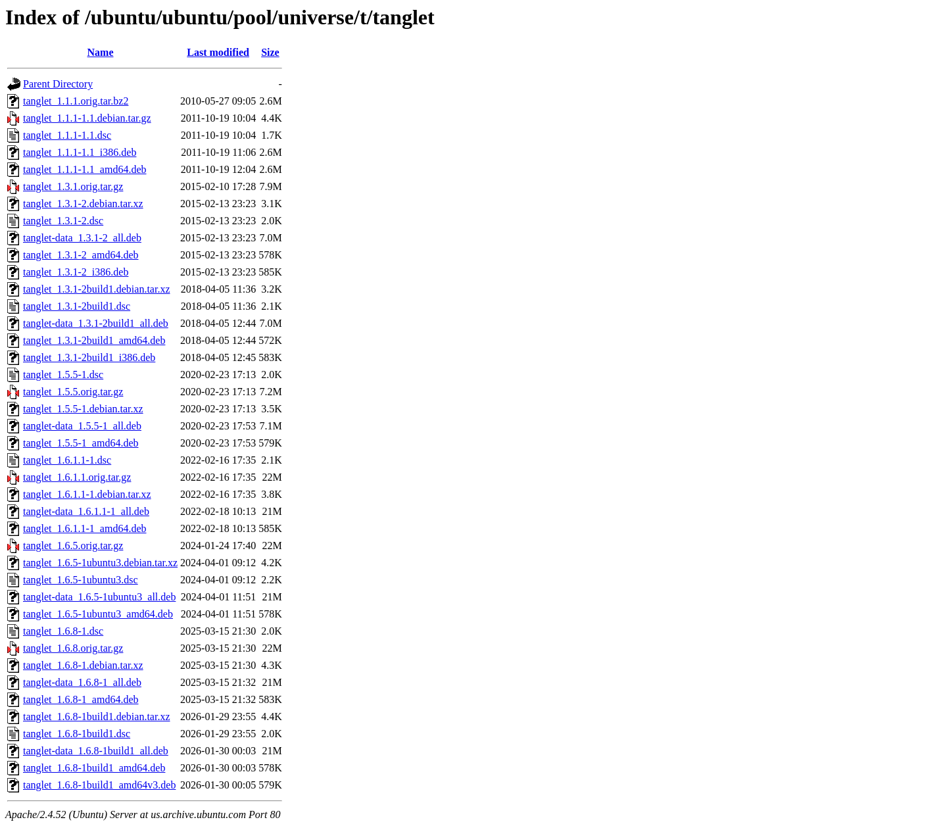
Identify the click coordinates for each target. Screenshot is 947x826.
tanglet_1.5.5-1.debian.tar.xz (83, 408)
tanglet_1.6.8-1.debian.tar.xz (83, 665)
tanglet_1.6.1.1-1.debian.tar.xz (87, 494)
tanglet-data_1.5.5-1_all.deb (82, 425)
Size (270, 52)
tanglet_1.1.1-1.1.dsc (67, 135)
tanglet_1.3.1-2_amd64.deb (81, 254)
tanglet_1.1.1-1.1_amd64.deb (85, 169)
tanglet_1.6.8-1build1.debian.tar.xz (96, 716)
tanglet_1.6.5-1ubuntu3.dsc (80, 579)
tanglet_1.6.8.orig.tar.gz (73, 648)
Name (100, 52)
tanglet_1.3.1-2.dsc (63, 220)
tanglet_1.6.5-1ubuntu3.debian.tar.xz (100, 562)
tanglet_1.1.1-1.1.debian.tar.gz (87, 118)
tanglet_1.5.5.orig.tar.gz (73, 391)
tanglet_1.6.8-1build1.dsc (76, 733)
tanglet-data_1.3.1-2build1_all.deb (95, 323)
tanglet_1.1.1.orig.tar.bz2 (75, 101)
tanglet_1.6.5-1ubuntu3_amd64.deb (98, 614)
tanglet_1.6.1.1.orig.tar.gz (77, 477)
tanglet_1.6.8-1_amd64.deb (81, 699)
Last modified (218, 52)
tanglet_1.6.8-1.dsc (63, 631)
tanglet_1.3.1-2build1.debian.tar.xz (96, 289)
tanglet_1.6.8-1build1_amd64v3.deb (99, 784)
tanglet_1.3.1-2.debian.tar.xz (83, 203)
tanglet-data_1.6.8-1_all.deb (82, 682)
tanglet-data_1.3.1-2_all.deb (82, 237)
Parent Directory (58, 83)
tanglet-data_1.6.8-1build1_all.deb (95, 750)
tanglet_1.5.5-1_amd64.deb (81, 443)
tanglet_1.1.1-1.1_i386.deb (79, 152)
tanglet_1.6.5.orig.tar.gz (73, 545)
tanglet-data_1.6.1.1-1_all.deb (86, 511)
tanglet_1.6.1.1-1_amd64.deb (85, 528)
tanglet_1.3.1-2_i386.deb (75, 272)
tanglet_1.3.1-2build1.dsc (76, 306)
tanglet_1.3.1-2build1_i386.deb (89, 357)
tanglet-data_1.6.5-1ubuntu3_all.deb (99, 596)
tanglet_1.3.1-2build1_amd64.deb (94, 340)
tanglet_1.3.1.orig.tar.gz (73, 186)
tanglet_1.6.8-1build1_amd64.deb (94, 767)
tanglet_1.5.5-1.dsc (63, 374)
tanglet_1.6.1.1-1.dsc (67, 460)
